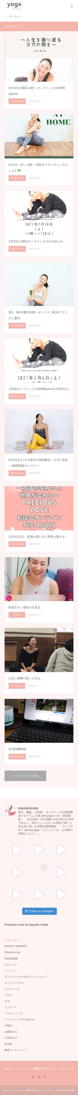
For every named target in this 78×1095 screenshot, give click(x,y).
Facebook (33, 1076)
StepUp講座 (11, 958)
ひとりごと (11, 964)
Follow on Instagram (39, 911)
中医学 (8, 1025)
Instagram (39, 1076)
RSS (45, 1076)
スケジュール (12, 988)
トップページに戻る (25, 776)
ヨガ (7, 1001)
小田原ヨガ (11, 1037)
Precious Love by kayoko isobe (26, 924)
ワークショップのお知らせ (20, 1019)
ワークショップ (13, 1013)
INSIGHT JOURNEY (16, 946)
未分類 (8, 1043)
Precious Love (12, 952)
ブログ (8, 995)
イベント (10, 970)
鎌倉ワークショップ (16, 1050)
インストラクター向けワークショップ (26, 976)
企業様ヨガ (11, 1031)
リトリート (11, 1007)
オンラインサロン (15, 982)
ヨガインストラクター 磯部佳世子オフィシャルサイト (39, 1068)
